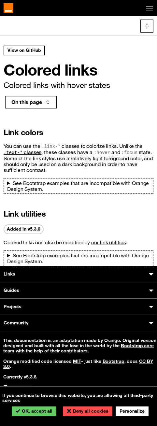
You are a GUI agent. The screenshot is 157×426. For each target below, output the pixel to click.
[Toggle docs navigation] (146, 26)
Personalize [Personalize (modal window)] (132, 411)
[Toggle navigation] (148, 8)
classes (22, 152)
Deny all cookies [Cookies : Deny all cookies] (90, 411)
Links (9, 274)
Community (16, 323)
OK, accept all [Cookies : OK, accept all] (37, 411)
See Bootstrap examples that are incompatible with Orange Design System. (78, 186)
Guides (11, 290)
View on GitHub (24, 50)
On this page (30, 102)
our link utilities (108, 242)
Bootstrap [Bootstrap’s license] (113, 361)
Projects (12, 306)
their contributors (69, 351)
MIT (77, 361)
